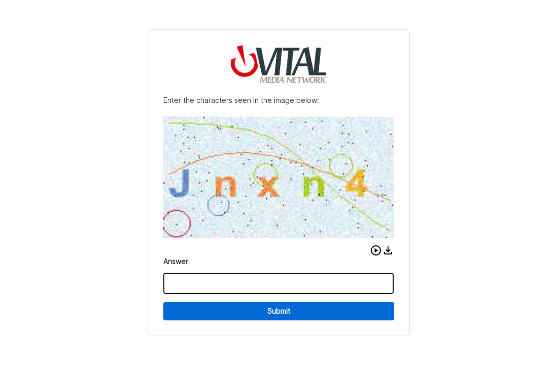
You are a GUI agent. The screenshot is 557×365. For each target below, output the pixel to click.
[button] (376, 250)
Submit (278, 311)
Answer (175, 261)
